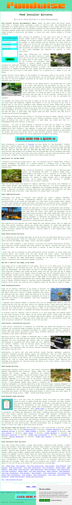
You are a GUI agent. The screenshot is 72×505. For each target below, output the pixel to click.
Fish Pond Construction (35, 466)
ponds (3, 25)
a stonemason (63, 435)
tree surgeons (52, 431)
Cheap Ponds (10, 466)
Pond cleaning (57, 316)
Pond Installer (24, 469)
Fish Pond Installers (9, 471)
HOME (47, 10)
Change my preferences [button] (56, 500)
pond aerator (7, 326)
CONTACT (61, 10)
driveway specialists (53, 429)
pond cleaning (15, 302)
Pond (3, 144)
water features (23, 457)
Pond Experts (24, 492)
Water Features (52, 471)
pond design (36, 369)
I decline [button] (47, 500)
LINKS (51, 10)
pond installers (39, 153)
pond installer (20, 122)
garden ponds (39, 408)
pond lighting (41, 227)
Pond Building (61, 466)
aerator (31, 347)
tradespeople (6, 438)
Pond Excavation (48, 468)
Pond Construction (15, 468)
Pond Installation (49, 473)
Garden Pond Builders (17, 476)
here (53, 463)
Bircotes (31, 144)
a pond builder (50, 427)
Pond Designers (64, 471)
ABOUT (55, 10)
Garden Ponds (60, 468)
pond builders (17, 151)
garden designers (51, 433)
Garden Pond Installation (11, 475)
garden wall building (43, 436)
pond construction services (33, 424)
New (14, 492)
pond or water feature (34, 106)
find (7, 445)
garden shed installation (38, 435)
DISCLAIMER (67, 10)
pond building (27, 124)
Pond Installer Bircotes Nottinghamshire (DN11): (19, 23)
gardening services (8, 431)
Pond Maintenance (64, 473)
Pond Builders (25, 473)
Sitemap (2, 492)
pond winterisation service (37, 252)
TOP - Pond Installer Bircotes (12, 479)
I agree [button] (41, 500)
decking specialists (16, 436)
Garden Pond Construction (34, 476)
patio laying (28, 433)
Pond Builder (20, 466)
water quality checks (35, 410)
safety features (44, 59)
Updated (17, 492)
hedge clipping (31, 431)
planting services (29, 429)
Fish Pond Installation (32, 468)
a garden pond (28, 454)
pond (49, 37)
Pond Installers (50, 469)
